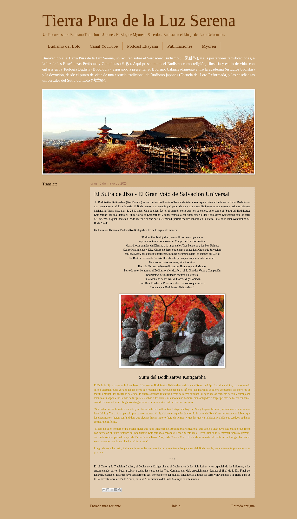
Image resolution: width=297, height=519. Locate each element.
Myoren (209, 46)
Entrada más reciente (105, 506)
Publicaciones (179, 46)
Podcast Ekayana (142, 46)
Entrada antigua (243, 506)
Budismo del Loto (64, 46)
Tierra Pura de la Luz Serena (139, 20)
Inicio (176, 506)
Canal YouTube (104, 46)
